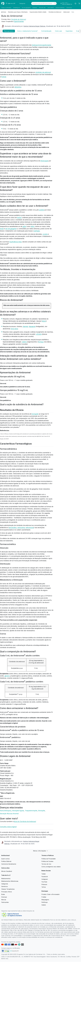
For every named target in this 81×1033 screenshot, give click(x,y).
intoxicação (44, 161)
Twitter (43, 874)
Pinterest (44, 884)
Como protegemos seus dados (51, 866)
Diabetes (34, 7)
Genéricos (69, 7)
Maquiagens (45, 899)
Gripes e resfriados (6, 7)
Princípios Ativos (6, 892)
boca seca (14, 329)
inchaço (41, 342)
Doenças (4, 897)
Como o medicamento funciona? (27, 31)
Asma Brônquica (6, 810)
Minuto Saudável (6, 871)
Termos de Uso (46, 864)
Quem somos (5, 859)
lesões (19, 217)
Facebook (44, 876)
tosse (2, 229)
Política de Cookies (47, 861)
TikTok (43, 887)
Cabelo (43, 905)
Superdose (69, 31)
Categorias (4, 884)
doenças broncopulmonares (41, 45)
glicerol (7, 676)
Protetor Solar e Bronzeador (50, 894)
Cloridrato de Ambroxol (55, 12)
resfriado (37, 231)
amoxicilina (12, 527)
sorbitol (41, 210)
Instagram (44, 879)
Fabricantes (5, 902)
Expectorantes (19, 21)
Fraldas (43, 897)
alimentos (18, 87)
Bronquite (41, 810)
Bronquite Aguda (18, 810)
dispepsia (32, 326)
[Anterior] (1, 31)
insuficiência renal (15, 242)
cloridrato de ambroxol (43, 72)
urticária (39, 334)
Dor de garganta (26, 7)
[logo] (2, 3)
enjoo (44, 321)
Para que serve (9, 31)
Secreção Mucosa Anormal (9, 813)
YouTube (44, 882)
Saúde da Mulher (60, 7)
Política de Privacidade (48, 859)
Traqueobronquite (31, 810)
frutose (3, 77)
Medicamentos (5, 878)
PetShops (44, 902)
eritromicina (30, 527)
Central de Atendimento (8, 864)
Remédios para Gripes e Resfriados (18, 12)
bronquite (35, 414)
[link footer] (5, 950)
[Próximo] (80, 31)
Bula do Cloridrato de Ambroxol (25, 821)
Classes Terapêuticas (8, 889)
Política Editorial (6, 861)
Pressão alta (42, 7)
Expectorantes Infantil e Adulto (38, 12)
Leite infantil (50, 7)
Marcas (3, 899)
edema (24, 342)
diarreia (25, 326)
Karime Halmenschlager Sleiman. (34, 26)
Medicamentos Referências (9, 881)
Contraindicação (46, 31)
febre (32, 226)
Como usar (58, 31)
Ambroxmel (66, 12)
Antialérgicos (16, 7)
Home (4, 12)
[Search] (55, 3)
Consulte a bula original (8, 827)
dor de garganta (10, 229)
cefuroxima (21, 527)
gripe (24, 226)
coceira (45, 234)
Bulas (3, 894)
